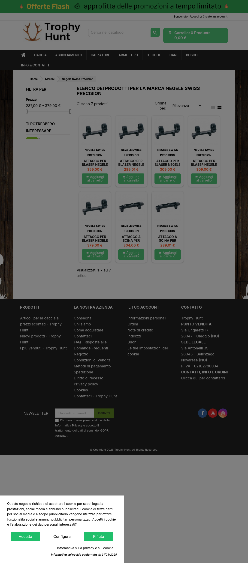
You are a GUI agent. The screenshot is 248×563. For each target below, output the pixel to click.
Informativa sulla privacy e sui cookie (85, 548)
